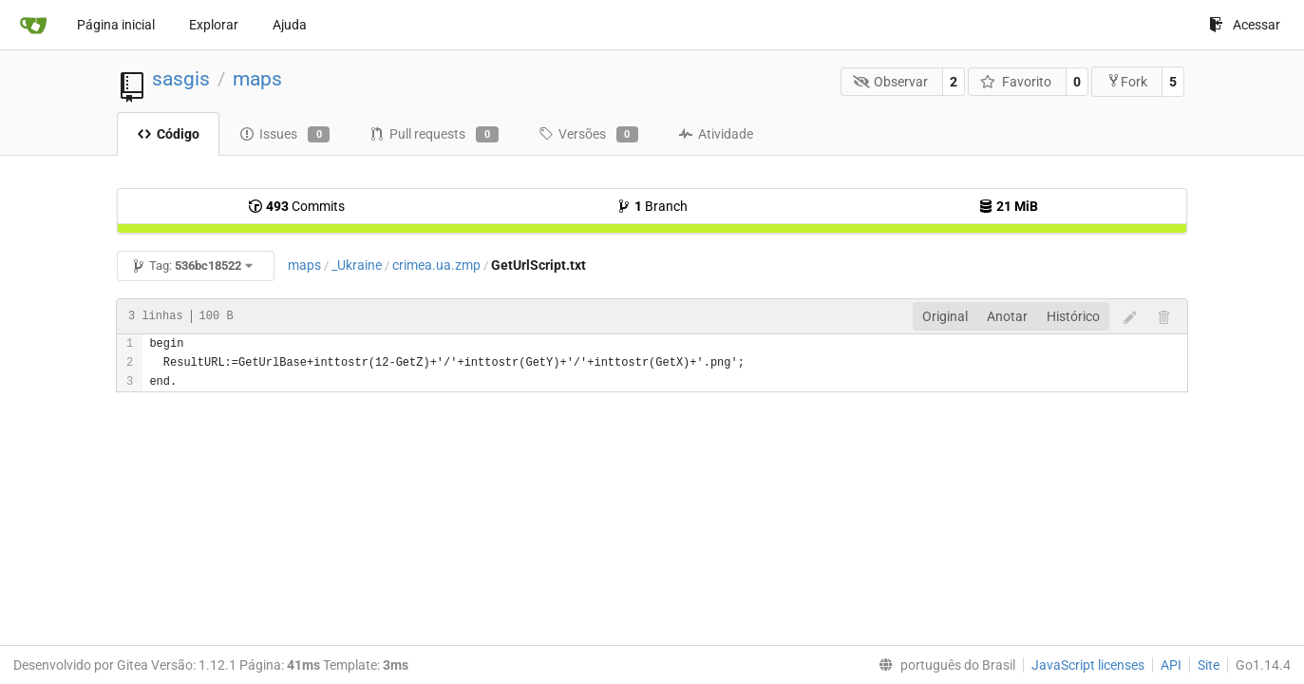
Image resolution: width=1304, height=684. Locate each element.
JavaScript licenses (1087, 665)
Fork (1126, 81)
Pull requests (433, 134)
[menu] (943, 665)
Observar (891, 81)
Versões (588, 134)
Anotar (1007, 316)
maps (257, 78)
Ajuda (290, 24)
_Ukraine (356, 265)
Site (1208, 665)
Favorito (1015, 81)
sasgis (181, 78)
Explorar (213, 24)
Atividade (715, 134)
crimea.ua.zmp (436, 265)
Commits (296, 206)
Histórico (1073, 316)
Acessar (1244, 24)
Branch (652, 206)
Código (168, 134)
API (1171, 665)
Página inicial (116, 24)
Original (945, 316)
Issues (284, 134)
